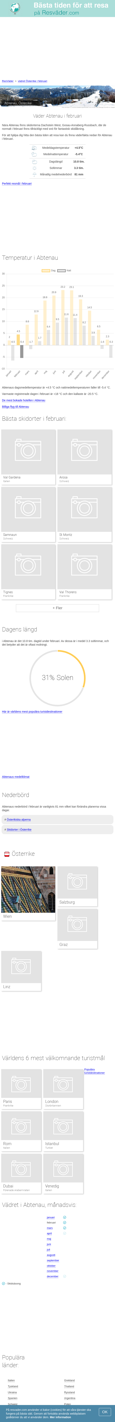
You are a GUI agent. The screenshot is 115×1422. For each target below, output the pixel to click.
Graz (63, 944)
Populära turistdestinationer (94, 1071)
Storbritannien (53, 1105)
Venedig (52, 1186)
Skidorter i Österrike (19, 829)
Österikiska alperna (19, 819)
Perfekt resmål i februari (17, 183)
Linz (6, 986)
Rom (7, 1143)
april (49, 1233)
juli (48, 1249)
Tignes (8, 592)
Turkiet (49, 1147)
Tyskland (13, 1386)
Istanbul (52, 1143)
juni (49, 1244)
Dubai (8, 1186)
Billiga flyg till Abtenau (15, 406)
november (52, 1270)
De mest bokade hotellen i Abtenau (23, 400)
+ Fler (57, 608)
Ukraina (12, 1392)
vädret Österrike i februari (32, 81)
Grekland (69, 1380)
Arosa (63, 477)
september (53, 1260)
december (52, 1276)
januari (51, 1217)
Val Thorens (67, 592)
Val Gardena (12, 477)
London (51, 1101)
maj (49, 1238)
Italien (6, 1147)
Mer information (60, 1417)
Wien (7, 916)
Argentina (69, 1398)
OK (105, 1412)
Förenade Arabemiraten (16, 1190)
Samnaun (10, 535)
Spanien (12, 1398)
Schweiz (12, 1404)
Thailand (69, 1386)
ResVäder (8, 81)
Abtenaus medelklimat (15, 776)
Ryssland (69, 1392)
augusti (51, 1254)
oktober (51, 1265)
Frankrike (8, 1105)
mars (50, 1227)
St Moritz (65, 535)
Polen (67, 1404)
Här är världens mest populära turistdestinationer (32, 711)
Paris (7, 1101)
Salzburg (67, 902)
